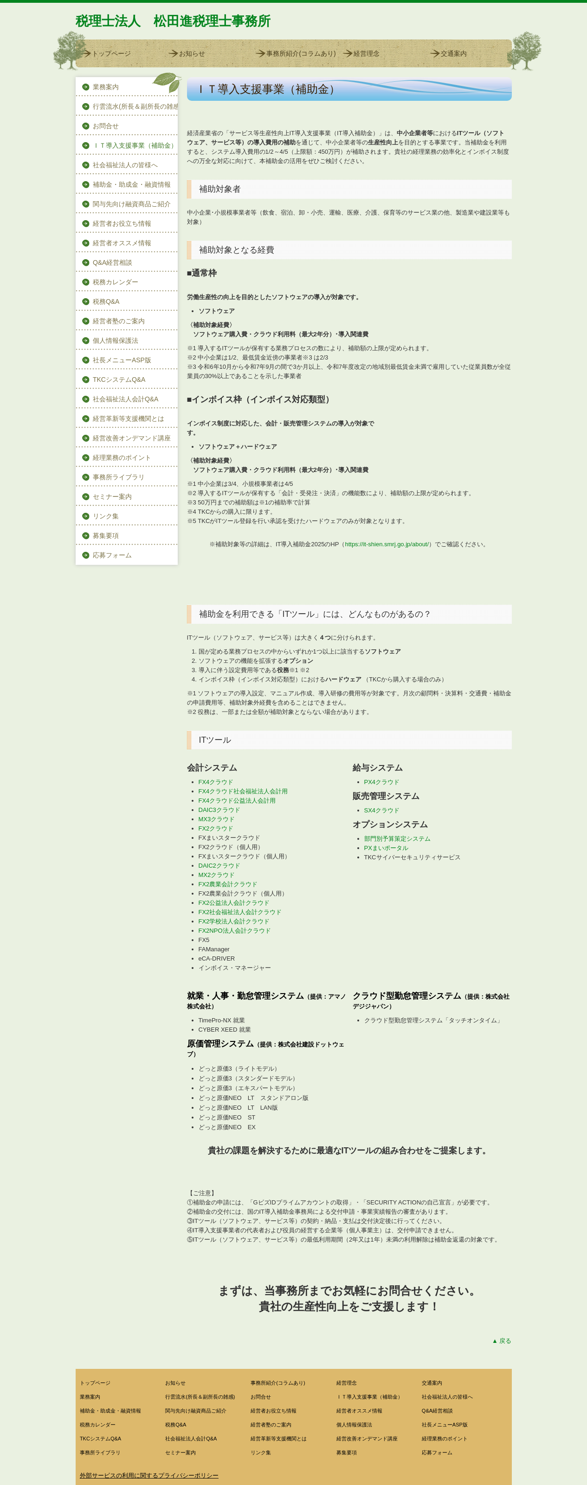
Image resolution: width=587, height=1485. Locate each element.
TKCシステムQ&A (119, 379)
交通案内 (454, 53)
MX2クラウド (217, 874)
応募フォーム (112, 555)
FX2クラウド (216, 828)
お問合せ (106, 126)
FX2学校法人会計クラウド (234, 921)
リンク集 (106, 516)
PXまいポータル (386, 847)
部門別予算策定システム (397, 838)
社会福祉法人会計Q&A (126, 399)
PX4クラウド (382, 781)
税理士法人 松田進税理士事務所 (173, 21)
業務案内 (106, 87)
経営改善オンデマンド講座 (132, 438)
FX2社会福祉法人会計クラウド (240, 912)
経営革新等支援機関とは (128, 418)
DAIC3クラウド (219, 809)
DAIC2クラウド (219, 865)
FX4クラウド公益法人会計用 (237, 800)
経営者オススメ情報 (122, 243)
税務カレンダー (115, 282)
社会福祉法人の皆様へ (125, 165)
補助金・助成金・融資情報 (132, 184)
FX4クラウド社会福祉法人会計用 (243, 791)
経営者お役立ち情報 (122, 223)
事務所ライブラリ (119, 477)
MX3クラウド (217, 819)
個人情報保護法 (115, 340)
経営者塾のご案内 (119, 321)
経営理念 (367, 53)
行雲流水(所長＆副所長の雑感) (135, 106)
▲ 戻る (501, 1340)
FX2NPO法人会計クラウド (235, 930)
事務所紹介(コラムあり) (300, 53)
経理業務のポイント (122, 457)
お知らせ (192, 53)
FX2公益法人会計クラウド (234, 902)
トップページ (111, 53)
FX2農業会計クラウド (228, 884)
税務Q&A (106, 301)
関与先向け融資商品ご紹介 (132, 204)
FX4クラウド (216, 781)
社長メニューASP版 (122, 360)
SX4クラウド (382, 810)
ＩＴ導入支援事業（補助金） (135, 145)
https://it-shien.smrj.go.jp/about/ (387, 544)
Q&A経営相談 (113, 262)
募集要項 (106, 535)
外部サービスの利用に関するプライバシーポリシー (149, 1475)
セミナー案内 (112, 496)
